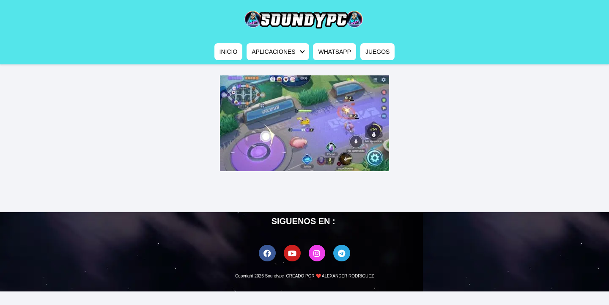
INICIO (228, 51)
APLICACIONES (273, 51)
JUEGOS (377, 51)
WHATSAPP (334, 51)
